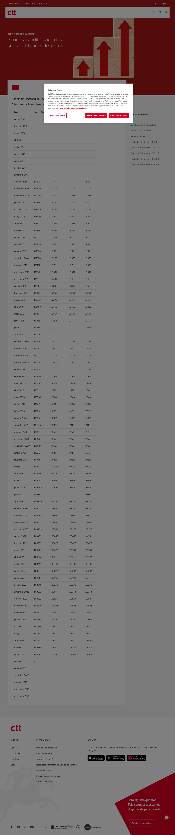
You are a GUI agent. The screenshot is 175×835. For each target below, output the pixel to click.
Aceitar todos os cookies (118, 115)
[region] (88, 103)
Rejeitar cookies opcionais (96, 115)
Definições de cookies (57, 115)
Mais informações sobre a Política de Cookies (73, 108)
